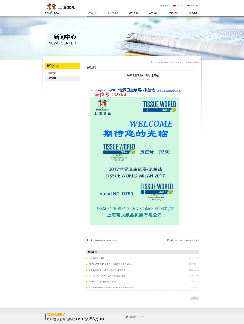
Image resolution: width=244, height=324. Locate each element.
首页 (156, 62)
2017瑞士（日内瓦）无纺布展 (187, 240)
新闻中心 (173, 12)
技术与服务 (113, 12)
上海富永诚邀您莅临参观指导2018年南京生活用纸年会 (111, 287)
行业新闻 (52, 73)
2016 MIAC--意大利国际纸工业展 (102, 282)
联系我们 (193, 12)
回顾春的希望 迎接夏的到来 (105, 240)
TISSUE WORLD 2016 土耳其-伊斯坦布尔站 (107, 276)
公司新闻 (52, 78)
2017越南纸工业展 (96, 258)
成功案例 (133, 12)
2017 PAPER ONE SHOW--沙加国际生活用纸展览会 (110, 264)
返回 (194, 298)
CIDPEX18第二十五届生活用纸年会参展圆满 (107, 270)
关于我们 (153, 12)
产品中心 (93, 12)
